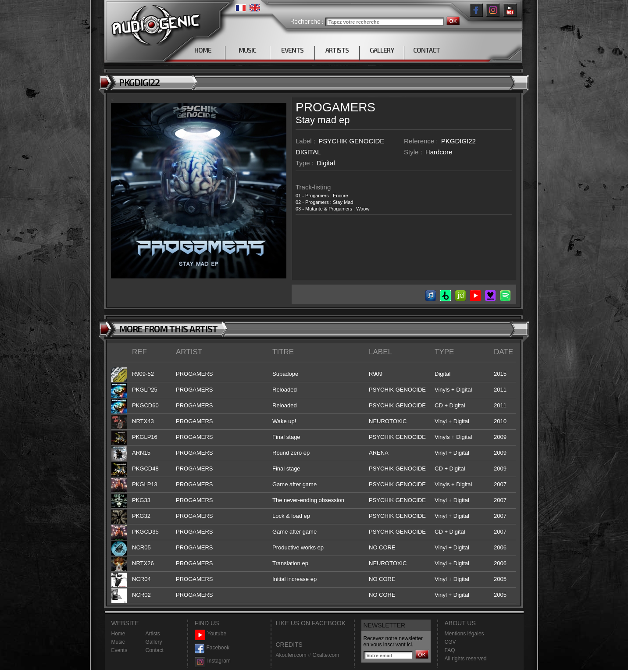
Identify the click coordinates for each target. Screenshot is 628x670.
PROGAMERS (335, 107)
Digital (326, 163)
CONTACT (426, 50)
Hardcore (439, 152)
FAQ (450, 650)
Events (119, 650)
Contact (155, 650)
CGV (450, 642)
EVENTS (292, 50)
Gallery (154, 642)
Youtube (211, 634)
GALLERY (382, 50)
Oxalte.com (325, 655)
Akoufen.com (291, 655)
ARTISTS (337, 50)
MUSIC (247, 50)
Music (118, 642)
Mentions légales (464, 634)
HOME (202, 50)
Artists (153, 634)
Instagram (213, 661)
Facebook (212, 648)
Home (118, 634)
